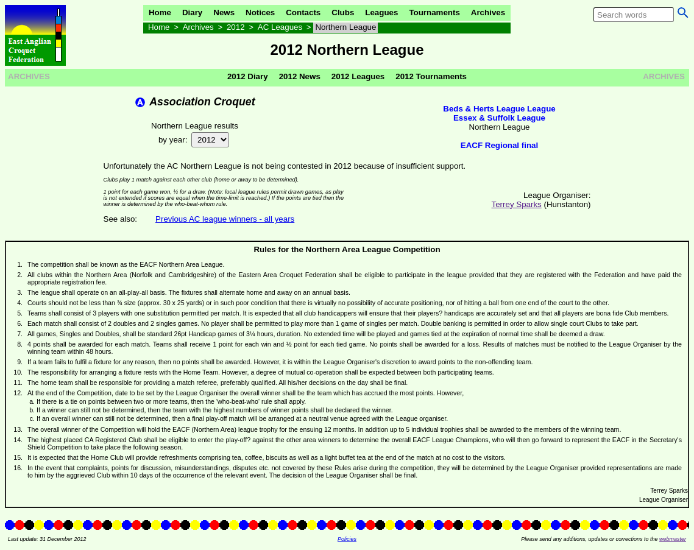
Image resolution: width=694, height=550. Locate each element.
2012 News (299, 76)
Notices (260, 12)
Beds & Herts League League (499, 108)
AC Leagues (280, 27)
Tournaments (434, 12)
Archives (488, 12)
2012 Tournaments (431, 76)
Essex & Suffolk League (499, 117)
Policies (347, 539)
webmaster (672, 539)
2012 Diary (247, 76)
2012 (236, 27)
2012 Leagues (357, 76)
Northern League (345, 27)
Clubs (342, 12)
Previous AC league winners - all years (224, 219)
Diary (192, 12)
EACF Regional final (499, 145)
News (224, 12)
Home (160, 12)
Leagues (381, 12)
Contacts (303, 12)
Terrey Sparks (517, 204)
